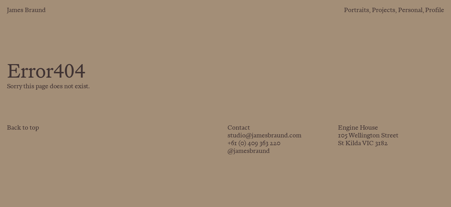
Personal (410, 10)
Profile (434, 10)
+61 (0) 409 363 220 (254, 143)
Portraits (356, 10)
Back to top (23, 128)
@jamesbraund (249, 151)
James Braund (26, 10)
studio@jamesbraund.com (264, 136)
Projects (383, 10)
